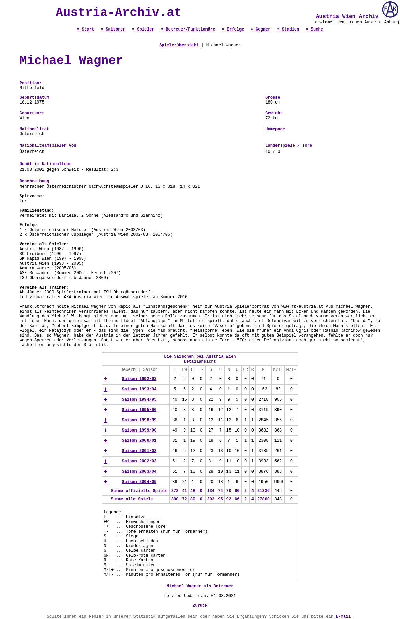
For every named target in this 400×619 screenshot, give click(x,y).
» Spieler (143, 29)
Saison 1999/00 (139, 430)
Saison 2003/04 (139, 471)
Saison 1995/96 (139, 410)
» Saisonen (113, 29)
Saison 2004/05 (139, 482)
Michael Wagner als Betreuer (200, 586)
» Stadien (288, 29)
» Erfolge (233, 29)
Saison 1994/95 (139, 399)
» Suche (314, 29)
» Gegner (261, 29)
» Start (85, 29)
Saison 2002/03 (139, 461)
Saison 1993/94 (139, 389)
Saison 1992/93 (139, 379)
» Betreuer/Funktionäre (188, 29)
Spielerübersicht (179, 45)
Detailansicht (200, 361)
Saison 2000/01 (139, 440)
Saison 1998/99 (139, 420)
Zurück (199, 605)
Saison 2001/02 (139, 451)
